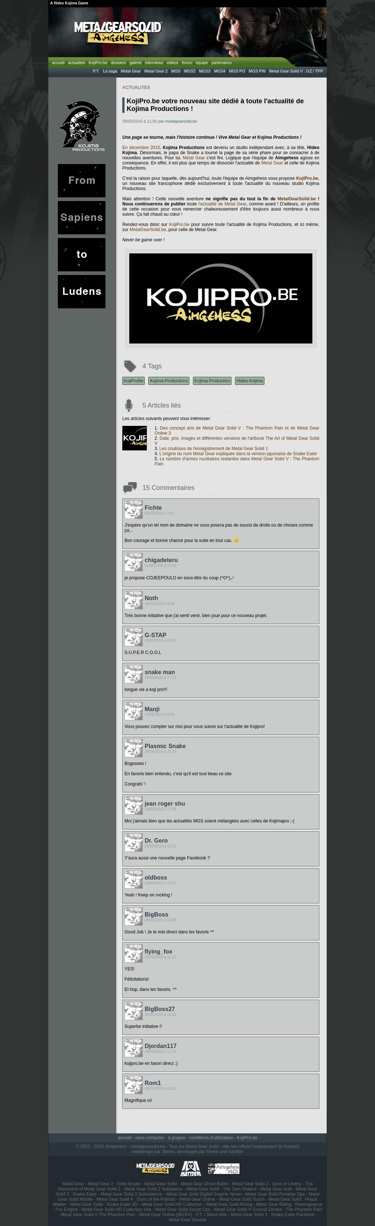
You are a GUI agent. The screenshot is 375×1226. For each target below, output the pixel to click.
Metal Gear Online (197, 1199)
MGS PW (257, 71)
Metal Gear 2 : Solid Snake (114, 1183)
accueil (58, 62)
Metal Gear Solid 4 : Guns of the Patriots (136, 1199)
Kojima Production (212, 380)
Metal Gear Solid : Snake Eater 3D (104, 1204)
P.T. (96, 71)
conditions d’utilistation (211, 1137)
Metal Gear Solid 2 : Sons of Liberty (266, 1183)
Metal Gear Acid (276, 1189)
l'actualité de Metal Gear (222, 204)
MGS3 (204, 71)
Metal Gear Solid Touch (242, 1199)
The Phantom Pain (304, 1209)
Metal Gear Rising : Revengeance (289, 1204)
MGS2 (189, 71)
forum (187, 62)
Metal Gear (131, 71)
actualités (76, 62)
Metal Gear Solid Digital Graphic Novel (203, 1194)
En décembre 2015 (141, 147)
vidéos (172, 62)
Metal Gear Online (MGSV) (165, 1214)
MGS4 (219, 71)
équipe (202, 62)
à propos (176, 1137)
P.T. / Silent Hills (211, 1214)
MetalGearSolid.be (297, 198)
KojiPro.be (98, 62)
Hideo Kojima (250, 380)
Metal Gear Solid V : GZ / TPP (296, 71)
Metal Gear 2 (156, 71)
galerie (136, 62)
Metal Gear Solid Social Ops (183, 1209)
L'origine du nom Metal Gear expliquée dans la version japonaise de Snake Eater (238, 453)
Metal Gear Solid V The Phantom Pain (98, 1214)
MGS (176, 71)
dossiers (118, 62)
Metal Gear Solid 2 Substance (153, 1189)
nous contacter (149, 1137)
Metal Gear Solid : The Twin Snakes (221, 1189)
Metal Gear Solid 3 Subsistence (131, 1194)
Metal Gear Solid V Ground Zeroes (248, 1209)
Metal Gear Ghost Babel (204, 1183)
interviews (154, 62)
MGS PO (237, 71)
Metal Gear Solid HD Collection (171, 1204)
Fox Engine (67, 1209)
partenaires (222, 62)
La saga (110, 71)
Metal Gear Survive (188, 1219)
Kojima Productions (169, 380)
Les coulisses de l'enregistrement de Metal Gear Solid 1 (213, 448)
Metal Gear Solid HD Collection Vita (116, 1209)
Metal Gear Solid (160, 1183)
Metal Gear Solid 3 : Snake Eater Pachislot (272, 1214)
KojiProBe (133, 380)
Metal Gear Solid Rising (229, 1204)
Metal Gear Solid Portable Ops (275, 1194)
